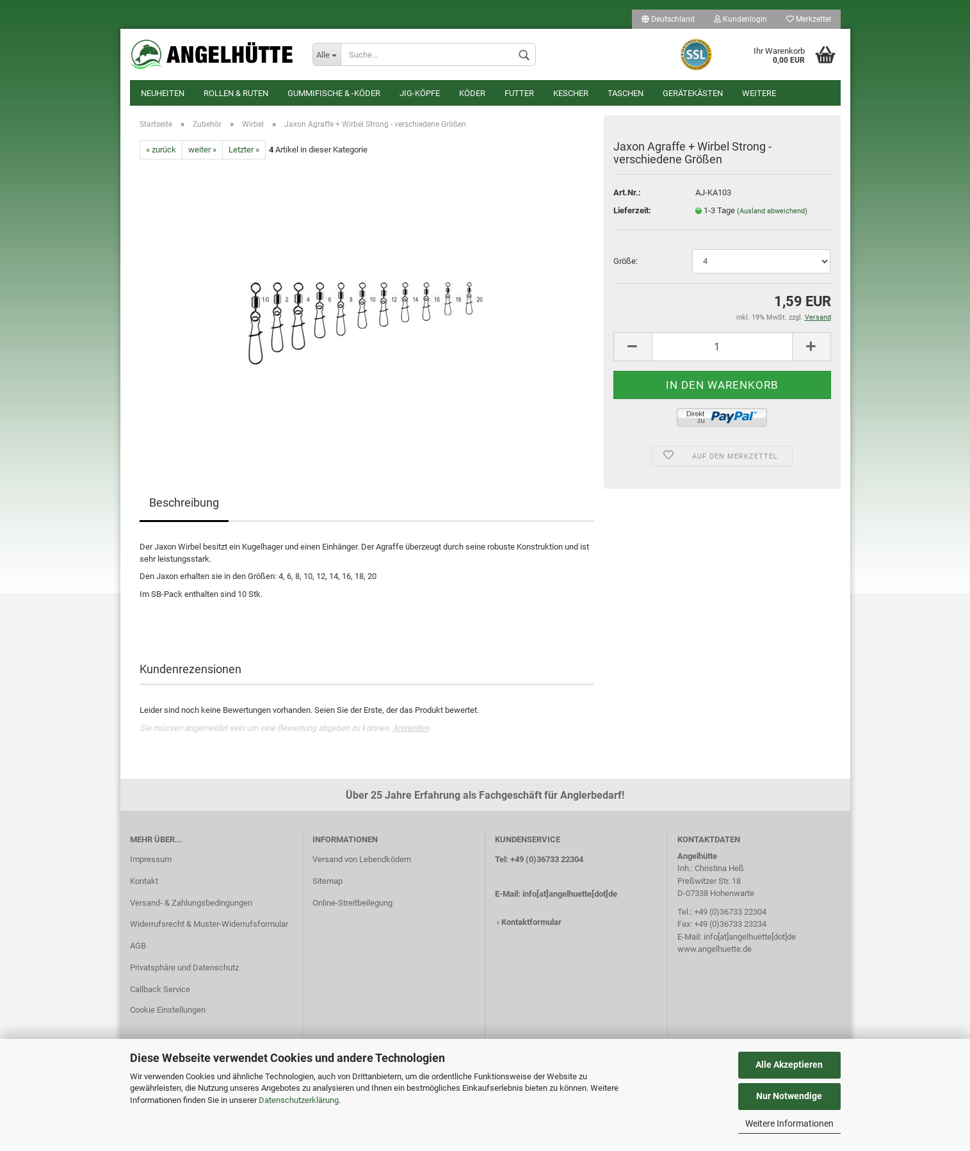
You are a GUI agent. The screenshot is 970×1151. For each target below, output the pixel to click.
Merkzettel (808, 19)
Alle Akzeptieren (789, 1064)
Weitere (759, 93)
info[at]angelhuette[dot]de (569, 906)
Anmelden (410, 741)
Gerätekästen (693, 93)
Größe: (625, 274)
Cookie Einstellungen (168, 1022)
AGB (138, 958)
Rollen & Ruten (236, 93)
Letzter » (244, 162)
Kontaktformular (531, 934)
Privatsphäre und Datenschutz (184, 980)
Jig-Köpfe (420, 93)
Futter (519, 93)
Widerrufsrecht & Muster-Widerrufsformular (209, 937)
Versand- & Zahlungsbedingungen (191, 915)
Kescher (570, 93)
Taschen (625, 93)
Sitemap (327, 893)
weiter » (202, 162)
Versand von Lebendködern (361, 872)
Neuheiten (162, 93)
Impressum (151, 872)
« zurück (161, 162)
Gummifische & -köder (333, 93)
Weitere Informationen (789, 1123)
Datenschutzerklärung (299, 1100)
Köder (472, 93)
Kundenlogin (740, 19)
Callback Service (160, 1002)
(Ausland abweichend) (772, 224)
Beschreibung (184, 515)
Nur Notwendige (789, 1096)
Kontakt (144, 893)
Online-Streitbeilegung (352, 915)
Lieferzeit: (632, 223)
